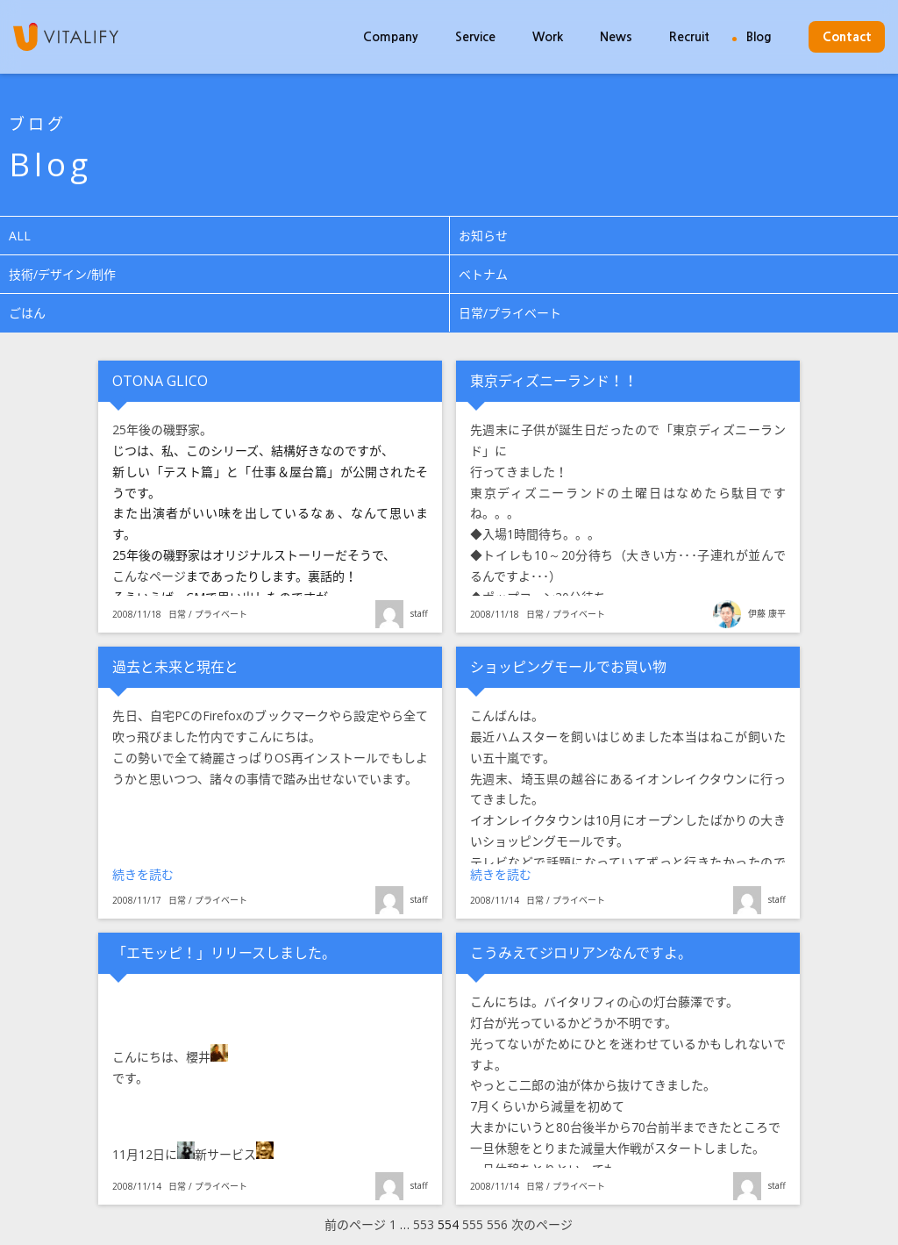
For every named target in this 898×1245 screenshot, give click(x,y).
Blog (759, 37)
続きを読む (178, 873)
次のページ (542, 1225)
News (616, 37)
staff (419, 613)
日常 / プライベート (207, 614)
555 (472, 1225)
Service (475, 37)
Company (390, 37)
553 (423, 1225)
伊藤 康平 (767, 613)
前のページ (355, 1225)
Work (547, 37)
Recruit (689, 37)
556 (497, 1225)
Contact (847, 37)
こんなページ (149, 576)
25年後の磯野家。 (162, 429)
